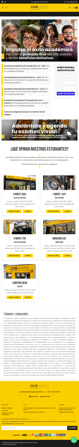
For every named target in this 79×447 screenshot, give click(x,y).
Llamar (28, 211)
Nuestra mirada (7, 408)
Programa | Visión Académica (7, 414)
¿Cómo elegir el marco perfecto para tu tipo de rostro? (39, 409)
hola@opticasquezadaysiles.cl (31, 392)
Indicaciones (14, 211)
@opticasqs (45, 396)
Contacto (5, 410)
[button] (3, 7)
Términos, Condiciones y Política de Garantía (67, 409)
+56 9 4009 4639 (70, 2)
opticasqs (33, 396)
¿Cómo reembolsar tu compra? (34, 412)
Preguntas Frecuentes (66, 412)
